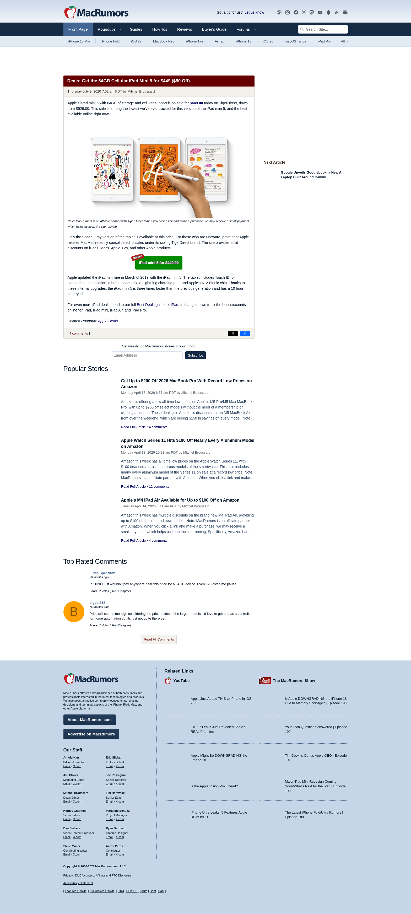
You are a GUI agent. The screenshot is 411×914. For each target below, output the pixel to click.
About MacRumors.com (90, 719)
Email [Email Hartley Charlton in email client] (67, 818)
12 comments (159, 486)
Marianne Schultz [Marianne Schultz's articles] (117, 809)
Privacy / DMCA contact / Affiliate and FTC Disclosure (97, 875)
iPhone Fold (110, 41)
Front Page (78, 29)
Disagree (124, 591)
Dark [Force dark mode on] (161, 891)
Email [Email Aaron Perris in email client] (109, 853)
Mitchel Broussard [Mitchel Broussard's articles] (76, 792)
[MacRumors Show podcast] (279, 12)
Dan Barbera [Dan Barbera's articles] (71, 827)
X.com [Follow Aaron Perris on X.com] (120, 853)
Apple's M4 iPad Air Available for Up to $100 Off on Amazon (184, 500)
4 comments (78, 333)
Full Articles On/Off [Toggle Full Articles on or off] (102, 891)
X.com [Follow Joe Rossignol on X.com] (120, 782)
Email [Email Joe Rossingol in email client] (109, 782)
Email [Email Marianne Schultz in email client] (109, 818)
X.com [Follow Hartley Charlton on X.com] (77, 818)
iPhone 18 (243, 41)
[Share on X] (233, 333)
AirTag (219, 41)
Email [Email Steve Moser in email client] (67, 853)
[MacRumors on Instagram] (287, 12)
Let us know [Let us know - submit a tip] (254, 12)
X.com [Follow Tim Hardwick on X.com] (120, 800)
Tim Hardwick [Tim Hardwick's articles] (115, 792)
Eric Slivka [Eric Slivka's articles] (113, 756)
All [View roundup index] (344, 41)
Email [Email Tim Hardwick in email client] (109, 800)
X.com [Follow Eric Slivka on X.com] (120, 765)
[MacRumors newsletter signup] (345, 12)
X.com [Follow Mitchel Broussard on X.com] (77, 800)
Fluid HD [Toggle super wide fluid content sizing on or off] (132, 891)
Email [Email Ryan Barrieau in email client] (109, 836)
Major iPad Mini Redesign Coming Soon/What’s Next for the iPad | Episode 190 (315, 785)
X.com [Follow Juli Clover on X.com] (77, 782)
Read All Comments (159, 639)
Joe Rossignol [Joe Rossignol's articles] (116, 774)
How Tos (159, 29)
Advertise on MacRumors (91, 733)
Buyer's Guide (214, 29)
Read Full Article (133, 427)
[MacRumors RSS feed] (336, 12)
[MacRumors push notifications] (328, 12)
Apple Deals (108, 321)
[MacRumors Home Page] (96, 13)
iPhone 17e (194, 41)
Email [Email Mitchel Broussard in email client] (67, 800)
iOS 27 (136, 41)
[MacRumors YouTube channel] (320, 12)
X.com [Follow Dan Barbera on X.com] (77, 836)
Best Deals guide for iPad (157, 305)
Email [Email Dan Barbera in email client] (67, 836)
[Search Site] (323, 29)
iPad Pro (324, 41)
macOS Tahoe (295, 41)
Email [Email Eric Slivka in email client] (109, 765)
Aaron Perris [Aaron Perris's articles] (114, 845)
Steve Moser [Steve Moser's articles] (71, 845)
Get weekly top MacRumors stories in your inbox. (159, 346)
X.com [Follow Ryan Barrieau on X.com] (120, 836)
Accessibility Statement (78, 883)
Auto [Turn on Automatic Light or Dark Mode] (144, 891)
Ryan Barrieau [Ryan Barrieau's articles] (116, 827)
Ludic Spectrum (102, 573)
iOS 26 (268, 41)
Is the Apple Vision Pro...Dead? (214, 785)
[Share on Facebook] (245, 333)
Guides (136, 29)
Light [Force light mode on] (153, 891)
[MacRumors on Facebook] (296, 12)
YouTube (182, 680)
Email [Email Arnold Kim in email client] (67, 765)
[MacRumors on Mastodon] (311, 12)
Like (113, 591)
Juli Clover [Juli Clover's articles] (70, 774)
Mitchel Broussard (141, 91)
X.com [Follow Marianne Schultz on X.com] (120, 818)
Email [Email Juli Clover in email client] (67, 782)
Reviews (184, 29)
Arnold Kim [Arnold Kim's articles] (71, 756)
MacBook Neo (164, 41)
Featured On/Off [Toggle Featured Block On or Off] (75, 891)
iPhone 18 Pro (79, 41)
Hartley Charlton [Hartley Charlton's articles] (74, 809)
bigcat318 (97, 603)
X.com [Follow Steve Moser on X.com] (77, 853)
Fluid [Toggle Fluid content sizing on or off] (121, 891)
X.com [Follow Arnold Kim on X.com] (77, 765)
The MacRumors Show (294, 680)
